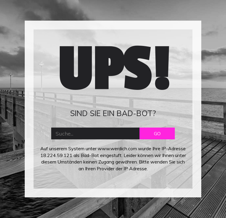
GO (157, 133)
